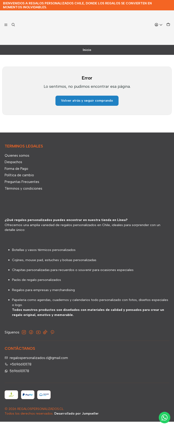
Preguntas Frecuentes (22, 187)
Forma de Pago (16, 174)
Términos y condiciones (23, 193)
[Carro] (168, 30)
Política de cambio (19, 180)
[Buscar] (13, 30)
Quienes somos (17, 161)
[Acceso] (158, 30)
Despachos (13, 167)
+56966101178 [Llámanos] (18, 370)
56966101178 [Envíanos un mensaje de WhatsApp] (17, 376)
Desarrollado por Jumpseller (76, 419)
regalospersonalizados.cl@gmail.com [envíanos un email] (36, 363)
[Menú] (6, 30)
